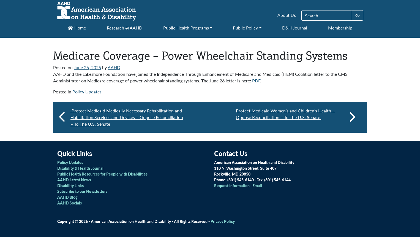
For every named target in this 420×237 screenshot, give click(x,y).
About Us (286, 15)
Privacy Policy (223, 221)
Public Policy (245, 28)
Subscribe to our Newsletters (82, 191)
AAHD (114, 67)
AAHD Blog (67, 197)
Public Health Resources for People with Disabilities (102, 174)
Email (257, 185)
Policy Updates (87, 91)
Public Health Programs (186, 28)
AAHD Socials (69, 203)
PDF (256, 80)
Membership (340, 28)
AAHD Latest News (74, 179)
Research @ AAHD (124, 28)
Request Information (232, 185)
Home (77, 28)
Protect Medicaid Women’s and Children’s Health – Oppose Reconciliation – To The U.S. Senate (296, 116)
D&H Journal (294, 28)
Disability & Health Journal (80, 168)
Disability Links (70, 185)
